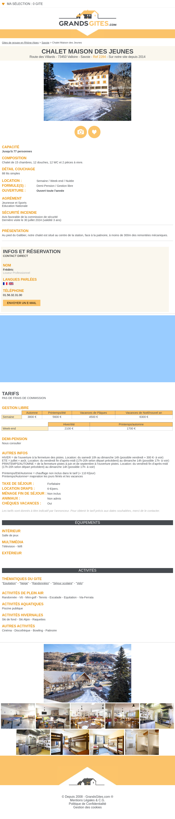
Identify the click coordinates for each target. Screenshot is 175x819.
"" (9, 583)
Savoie (45, 42)
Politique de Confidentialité (87, 803)
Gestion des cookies (87, 807)
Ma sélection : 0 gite (25, 4)
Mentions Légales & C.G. (87, 800)
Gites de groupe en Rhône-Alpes (20, 42)
